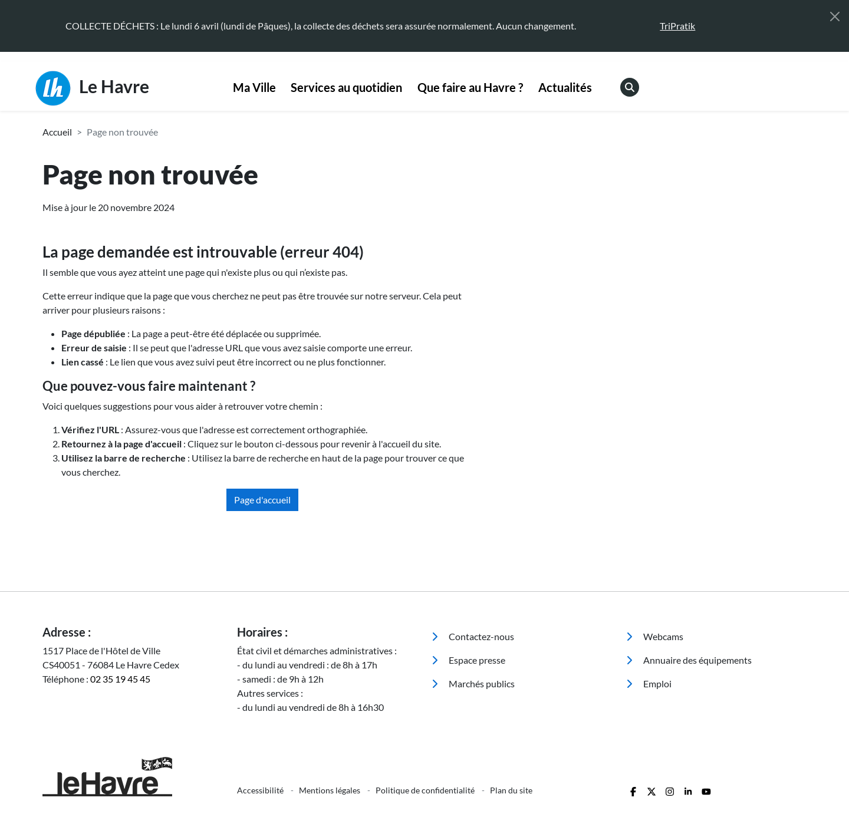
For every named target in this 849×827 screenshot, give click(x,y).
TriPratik (677, 25)
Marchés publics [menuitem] (473, 683)
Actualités (565, 87)
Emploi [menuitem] (649, 683)
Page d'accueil (262, 499)
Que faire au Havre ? (470, 87)
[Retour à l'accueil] (132, 776)
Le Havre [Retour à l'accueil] (92, 88)
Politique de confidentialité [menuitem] (426, 790)
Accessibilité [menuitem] (261, 790)
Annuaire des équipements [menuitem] (689, 659)
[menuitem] (254, 87)
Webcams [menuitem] (654, 636)
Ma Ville (254, 87)
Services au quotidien (346, 87)
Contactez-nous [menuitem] (473, 636)
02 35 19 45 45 (120, 678)
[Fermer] (835, 16)
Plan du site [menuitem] (511, 790)
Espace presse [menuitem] (468, 659)
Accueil (57, 131)
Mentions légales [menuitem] (330, 790)
